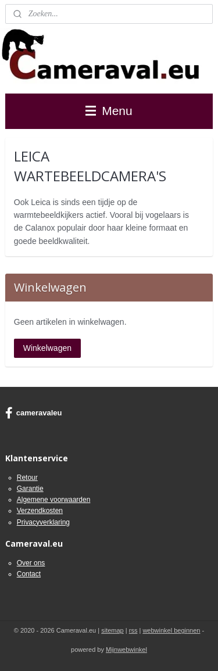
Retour (27, 477)
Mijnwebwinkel (126, 649)
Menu (108, 110)
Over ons (31, 563)
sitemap (112, 630)
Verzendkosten (40, 511)
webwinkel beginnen (171, 630)
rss (133, 630)
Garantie (30, 489)
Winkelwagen (47, 348)
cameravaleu (33, 413)
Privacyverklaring (43, 522)
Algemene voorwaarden (54, 500)
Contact (29, 574)
